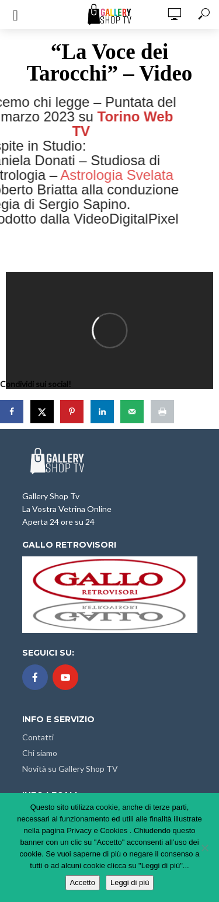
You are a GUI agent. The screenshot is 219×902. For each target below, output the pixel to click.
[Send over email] (133, 411)
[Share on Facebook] (13, 411)
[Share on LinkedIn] (103, 411)
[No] (204, 848)
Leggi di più (130, 882)
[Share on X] (43, 411)
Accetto (82, 882)
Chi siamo (39, 753)
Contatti (38, 737)
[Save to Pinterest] (73, 411)
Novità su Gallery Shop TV (70, 769)
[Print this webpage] (163, 411)
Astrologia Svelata (103, 175)
